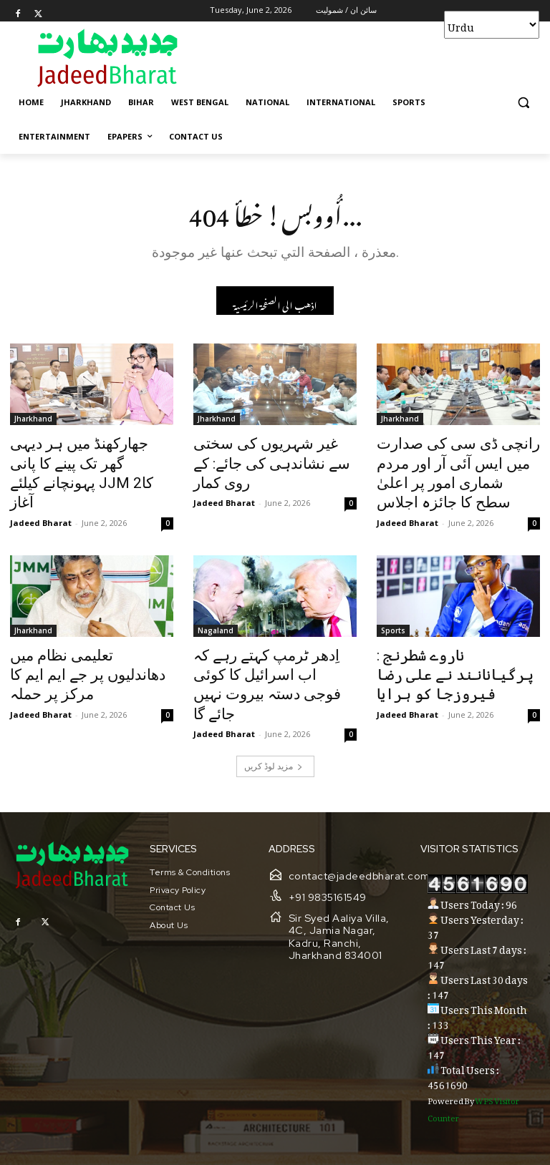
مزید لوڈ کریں (273, 724)
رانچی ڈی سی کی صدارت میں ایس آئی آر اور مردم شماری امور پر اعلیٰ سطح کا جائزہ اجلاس (453, 469)
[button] (523, 103)
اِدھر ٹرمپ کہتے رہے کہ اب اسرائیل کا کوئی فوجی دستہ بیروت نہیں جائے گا (265, 658)
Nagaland (215, 618)
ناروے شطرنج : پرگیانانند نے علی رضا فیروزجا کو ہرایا (455, 650)
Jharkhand (33, 422)
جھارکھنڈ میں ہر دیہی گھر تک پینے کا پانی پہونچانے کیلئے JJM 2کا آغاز (87, 461)
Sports (393, 618)
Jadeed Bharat (41, 494)
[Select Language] (491, 25)
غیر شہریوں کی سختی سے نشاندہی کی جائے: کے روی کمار (271, 454)
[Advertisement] (372, 57)
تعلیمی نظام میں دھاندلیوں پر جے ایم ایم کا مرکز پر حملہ (84, 650)
